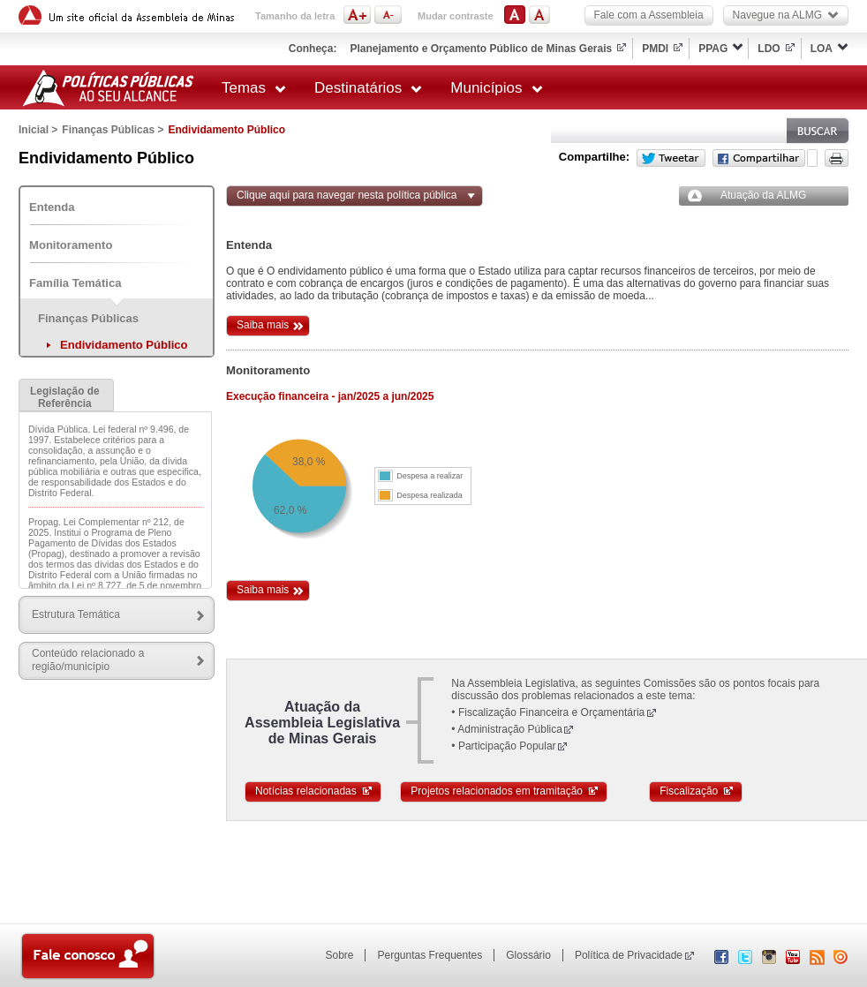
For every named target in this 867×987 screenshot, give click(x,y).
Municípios (496, 87)
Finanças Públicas (88, 318)
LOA (821, 48)
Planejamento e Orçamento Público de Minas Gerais (481, 48)
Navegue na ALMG (786, 15)
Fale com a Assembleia (649, 15)
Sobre (339, 955)
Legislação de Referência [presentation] (65, 397)
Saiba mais (263, 325)
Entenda (52, 207)
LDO (769, 48)
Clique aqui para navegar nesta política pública (347, 195)
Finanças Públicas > (112, 130)
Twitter (671, 158)
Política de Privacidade (628, 955)
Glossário (528, 955)
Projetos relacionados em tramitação (505, 791)
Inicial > (38, 130)
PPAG (713, 48)
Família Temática (75, 283)
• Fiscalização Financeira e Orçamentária (548, 712)
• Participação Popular (503, 746)
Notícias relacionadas (314, 791)
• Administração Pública (506, 729)
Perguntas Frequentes (429, 955)
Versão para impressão (836, 158)
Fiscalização (697, 791)
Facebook (758, 158)
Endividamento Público (124, 344)
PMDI (655, 48)
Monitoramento (70, 245)
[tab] (66, 395)
